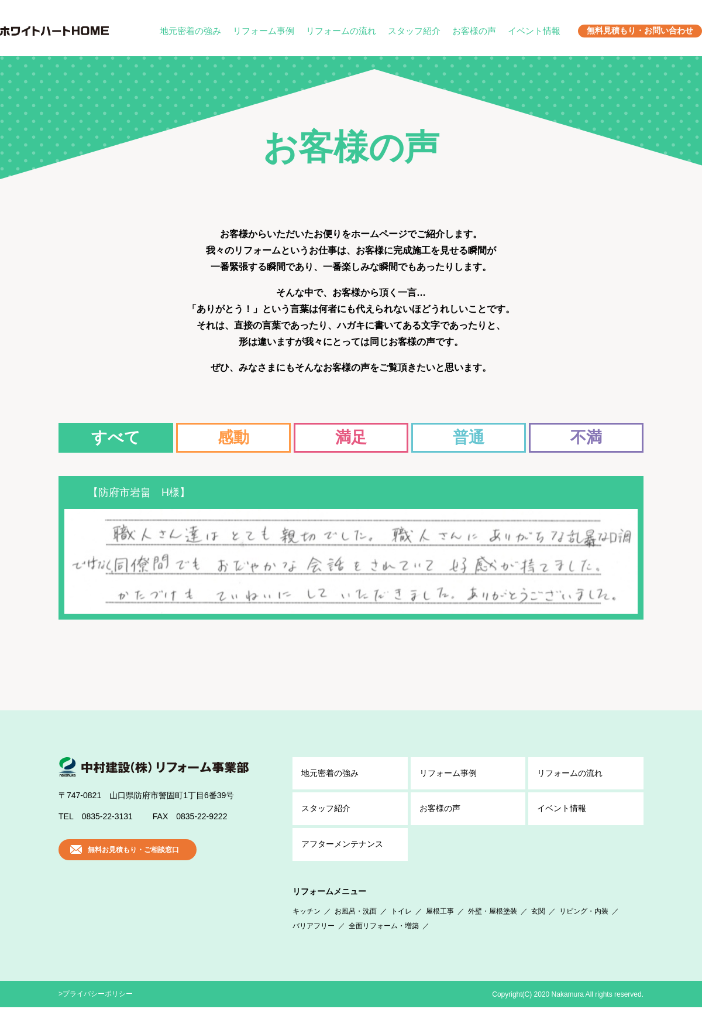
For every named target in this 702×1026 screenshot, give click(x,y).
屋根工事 (440, 929)
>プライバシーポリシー (95, 1012)
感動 (233, 437)
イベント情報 (534, 31)
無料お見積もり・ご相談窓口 (133, 868)
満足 (351, 437)
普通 (468, 437)
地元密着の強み (190, 31)
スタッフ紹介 (414, 31)
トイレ (401, 929)
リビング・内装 (583, 929)
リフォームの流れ (341, 31)
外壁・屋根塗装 (492, 929)
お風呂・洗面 (356, 929)
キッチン (306, 929)
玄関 (538, 929)
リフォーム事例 (263, 31)
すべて (115, 437)
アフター (342, 863)
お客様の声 (474, 31)
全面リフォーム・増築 (384, 944)
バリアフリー (313, 944)
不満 (586, 437)
